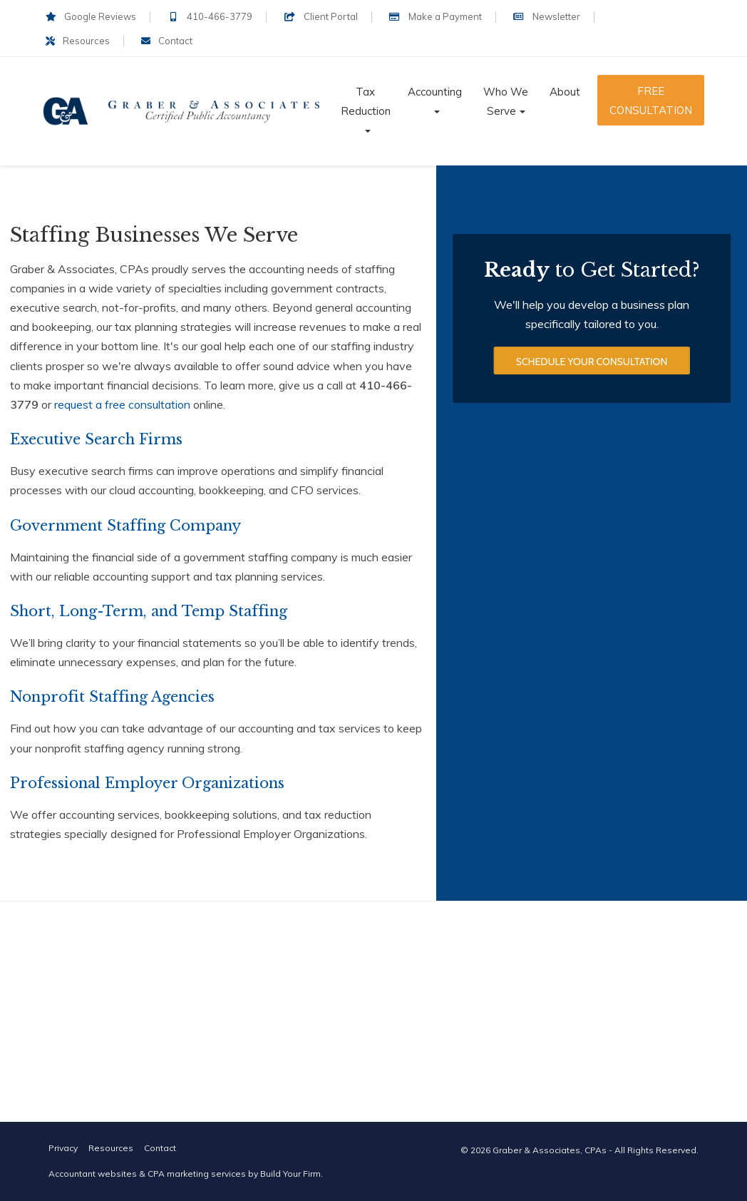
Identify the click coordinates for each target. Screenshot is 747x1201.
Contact (166, 40)
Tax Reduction (366, 101)
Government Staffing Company (125, 525)
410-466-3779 (210, 16)
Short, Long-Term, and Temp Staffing (148, 611)
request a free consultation (122, 404)
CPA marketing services (197, 1173)
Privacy (63, 1148)
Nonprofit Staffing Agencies (112, 696)
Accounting (435, 91)
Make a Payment (435, 16)
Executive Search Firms (96, 439)
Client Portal (320, 16)
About (565, 91)
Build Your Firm (290, 1173)
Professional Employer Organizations (147, 783)
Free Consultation (650, 100)
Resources (78, 40)
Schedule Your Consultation (591, 363)
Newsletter (546, 16)
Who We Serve (505, 101)
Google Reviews (91, 16)
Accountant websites (92, 1173)
